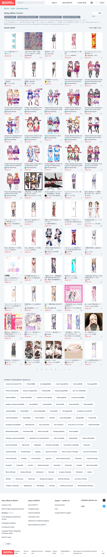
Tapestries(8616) (11, 397)
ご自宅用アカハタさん (51, 79)
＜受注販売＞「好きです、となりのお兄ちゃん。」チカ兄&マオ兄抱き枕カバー (73, 333)
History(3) (51, 473)
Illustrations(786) (28, 432)
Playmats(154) (73, 439)
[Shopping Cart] (91, 2)
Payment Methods (34, 513)
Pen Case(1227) (58, 425)
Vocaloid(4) (19, 466)
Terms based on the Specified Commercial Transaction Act (85, 552)
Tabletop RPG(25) (11, 452)
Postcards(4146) (74, 404)
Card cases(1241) (44, 425)
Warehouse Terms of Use (37, 552)
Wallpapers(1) (28, 487)
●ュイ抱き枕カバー (91, 332)
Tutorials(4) (57, 466)
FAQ (56, 509)
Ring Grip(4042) (88, 404)
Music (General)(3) (92, 466)
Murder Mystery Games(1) (85, 487)
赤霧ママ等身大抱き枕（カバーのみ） (53, 220)
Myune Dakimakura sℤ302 (53, 136)
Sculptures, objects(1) (12, 487)
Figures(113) (25, 446)
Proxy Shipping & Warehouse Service (11, 518)
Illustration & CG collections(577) (39, 439)
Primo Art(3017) (40, 418)
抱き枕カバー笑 (49, 51)
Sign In (54, 2)
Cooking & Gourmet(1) (66, 487)
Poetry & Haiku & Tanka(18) (70, 452)
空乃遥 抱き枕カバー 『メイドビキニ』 (93, 220)
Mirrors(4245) (60, 404)
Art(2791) (52, 418)
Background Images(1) (46, 480)
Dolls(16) (24, 459)
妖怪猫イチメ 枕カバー (72, 220)
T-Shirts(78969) (30, 384)
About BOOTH (67, 2)
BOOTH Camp (6, 537)
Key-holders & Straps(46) (71, 446)
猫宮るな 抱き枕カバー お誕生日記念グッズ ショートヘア (12, 333)
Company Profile (17, 552)
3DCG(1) (8, 480)
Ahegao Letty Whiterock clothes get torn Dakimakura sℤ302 (33, 108)
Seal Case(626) (73, 432)
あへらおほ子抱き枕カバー (93, 304)
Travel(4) (79, 466)
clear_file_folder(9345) (79, 391)
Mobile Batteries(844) (12, 432)
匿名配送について (7, 513)
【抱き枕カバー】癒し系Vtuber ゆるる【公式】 (33, 192)
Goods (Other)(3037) (12, 418)
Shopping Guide (33, 509)
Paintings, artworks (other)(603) (15, 439)
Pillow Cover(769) (43, 432)
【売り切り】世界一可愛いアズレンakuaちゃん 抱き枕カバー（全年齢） (33, 52)
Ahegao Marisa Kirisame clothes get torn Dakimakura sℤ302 (73, 136)
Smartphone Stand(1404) (13, 425)
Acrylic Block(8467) (26, 397)
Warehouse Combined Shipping (38, 521)
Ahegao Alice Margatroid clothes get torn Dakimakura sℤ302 (13, 136)
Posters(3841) (24, 411)
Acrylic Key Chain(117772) (13, 384)
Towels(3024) (26, 418)
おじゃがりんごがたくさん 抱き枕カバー (94, 52)
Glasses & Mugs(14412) (30, 391)
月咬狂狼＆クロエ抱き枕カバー (33, 305)
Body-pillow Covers (22, 8)
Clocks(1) (52, 487)
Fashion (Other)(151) (88, 439)
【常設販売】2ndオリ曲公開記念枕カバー (73, 305)
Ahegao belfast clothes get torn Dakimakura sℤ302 (33, 164)
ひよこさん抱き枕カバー (12, 278)
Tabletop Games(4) (43, 466)
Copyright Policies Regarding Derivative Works (11, 532)
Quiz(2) (89, 473)
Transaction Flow (33, 517)
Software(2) (79, 473)
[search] (42, 2)
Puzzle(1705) (92, 418)
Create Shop (82, 2)
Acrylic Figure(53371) (62, 384)
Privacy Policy (55, 552)
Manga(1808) (80, 418)
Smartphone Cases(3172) (84, 411)
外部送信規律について (66, 552)
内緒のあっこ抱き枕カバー (12, 360)
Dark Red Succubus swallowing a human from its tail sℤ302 (73, 80)
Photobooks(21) (26, 452)
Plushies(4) (68, 466)
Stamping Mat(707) (58, 432)
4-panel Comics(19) (51, 452)
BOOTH (6, 8)
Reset (93, 16)
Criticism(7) (78, 459)
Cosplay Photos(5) (92, 459)
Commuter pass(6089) (77, 397)
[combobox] (30, 2)
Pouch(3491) (54, 411)
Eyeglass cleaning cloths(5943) (15, 404)
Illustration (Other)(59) (52, 446)
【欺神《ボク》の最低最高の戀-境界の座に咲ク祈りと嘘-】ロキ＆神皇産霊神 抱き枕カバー (53, 276)
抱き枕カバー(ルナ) (70, 276)
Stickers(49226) (77, 384)
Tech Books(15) (36, 459)
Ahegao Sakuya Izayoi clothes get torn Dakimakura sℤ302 (53, 108)
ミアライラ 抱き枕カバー (53, 332)
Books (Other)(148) (11, 446)
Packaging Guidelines (9, 523)
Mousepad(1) (40, 487)
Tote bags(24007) (92, 384)
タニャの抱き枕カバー (11, 51)
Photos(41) (86, 446)
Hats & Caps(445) (59, 439)
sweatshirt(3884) (11, 411)
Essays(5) (9, 466)
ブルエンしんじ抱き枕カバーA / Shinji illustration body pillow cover (73, 249)
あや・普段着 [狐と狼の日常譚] (53, 305)
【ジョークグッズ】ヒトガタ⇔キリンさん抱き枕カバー (12, 305)
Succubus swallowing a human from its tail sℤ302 (93, 164)
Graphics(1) (31, 480)
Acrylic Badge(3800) (39, 411)
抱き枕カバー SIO (50, 360)
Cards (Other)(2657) (65, 418)
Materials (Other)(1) (64, 480)
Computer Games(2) (65, 473)
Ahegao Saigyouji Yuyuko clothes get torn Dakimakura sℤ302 (53, 164)
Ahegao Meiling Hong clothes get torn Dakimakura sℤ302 (73, 164)
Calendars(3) (40, 473)
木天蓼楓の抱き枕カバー (32, 276)
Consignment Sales (8, 527)
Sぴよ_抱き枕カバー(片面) (33, 248)
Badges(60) (37, 446)
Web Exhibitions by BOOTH (37, 525)
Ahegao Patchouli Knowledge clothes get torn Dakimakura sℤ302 (13, 164)
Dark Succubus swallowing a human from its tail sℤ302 (93, 108)
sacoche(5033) (33, 404)
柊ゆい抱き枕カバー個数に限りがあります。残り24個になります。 (93, 192)
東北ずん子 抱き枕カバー (32, 220)
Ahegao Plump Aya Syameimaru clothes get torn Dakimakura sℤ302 (93, 136)
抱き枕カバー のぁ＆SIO (32, 360)
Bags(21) (38, 452)
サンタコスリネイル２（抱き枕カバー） (73, 192)
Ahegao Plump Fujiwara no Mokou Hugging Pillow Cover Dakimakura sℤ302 (73, 108)
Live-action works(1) (81, 480)
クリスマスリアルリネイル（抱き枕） (12, 80)
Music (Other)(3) (10, 473)
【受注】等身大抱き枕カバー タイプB (53, 248)
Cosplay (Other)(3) (25, 473)
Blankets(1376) (29, 425)
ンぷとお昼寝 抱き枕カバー (93, 360)
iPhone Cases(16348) (12, 391)
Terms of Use (26, 552)
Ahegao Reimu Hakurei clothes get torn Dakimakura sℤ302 (33, 136)
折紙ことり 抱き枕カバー (33, 332)
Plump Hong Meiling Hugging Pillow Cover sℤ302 (13, 192)
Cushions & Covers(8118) (44, 397)
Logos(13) (48, 459)
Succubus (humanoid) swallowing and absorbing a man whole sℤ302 (93, 80)
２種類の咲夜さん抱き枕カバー (93, 248)
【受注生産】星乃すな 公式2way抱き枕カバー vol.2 (93, 276)
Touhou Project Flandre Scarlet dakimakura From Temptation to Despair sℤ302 (13, 108)
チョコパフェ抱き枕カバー (73, 360)
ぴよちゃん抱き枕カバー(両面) (73, 52)
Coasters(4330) (47, 404)
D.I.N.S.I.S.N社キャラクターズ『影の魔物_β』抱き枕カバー (53, 192)
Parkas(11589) (46, 391)
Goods (13, 8)
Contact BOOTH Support (63, 513)
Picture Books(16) (11, 459)
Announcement (60, 505)
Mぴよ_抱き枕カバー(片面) (12, 248)
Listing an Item (6, 505)
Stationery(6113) (61, 397)
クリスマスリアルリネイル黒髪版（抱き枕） (33, 80)
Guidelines (48, 551)
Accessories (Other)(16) (90, 452)
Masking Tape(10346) (61, 391)
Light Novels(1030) (93, 425)
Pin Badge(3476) (67, 411)
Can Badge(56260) (45, 384)
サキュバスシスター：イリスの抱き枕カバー (12, 220)
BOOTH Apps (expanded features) (13, 509)
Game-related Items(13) (63, 459)
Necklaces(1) (19, 480)
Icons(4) (30, 466)
